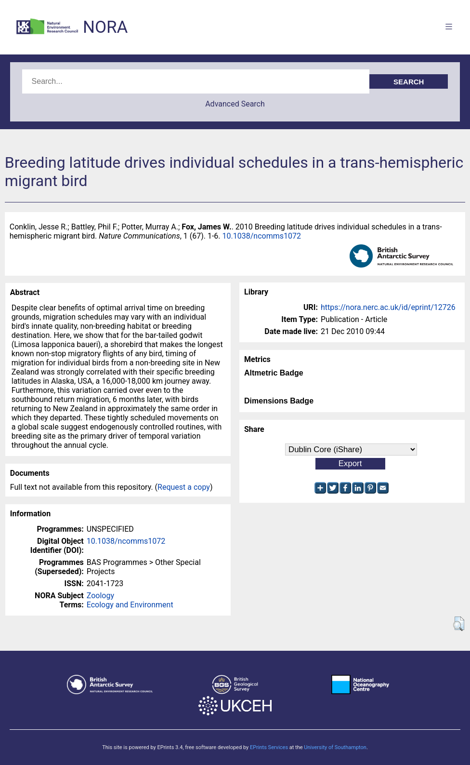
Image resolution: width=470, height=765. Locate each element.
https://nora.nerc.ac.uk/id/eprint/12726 (388, 307)
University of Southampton (335, 747)
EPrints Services (269, 747)
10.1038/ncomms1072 (261, 236)
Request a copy (183, 487)
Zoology (100, 595)
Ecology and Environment (130, 604)
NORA (105, 27)
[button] (458, 624)
